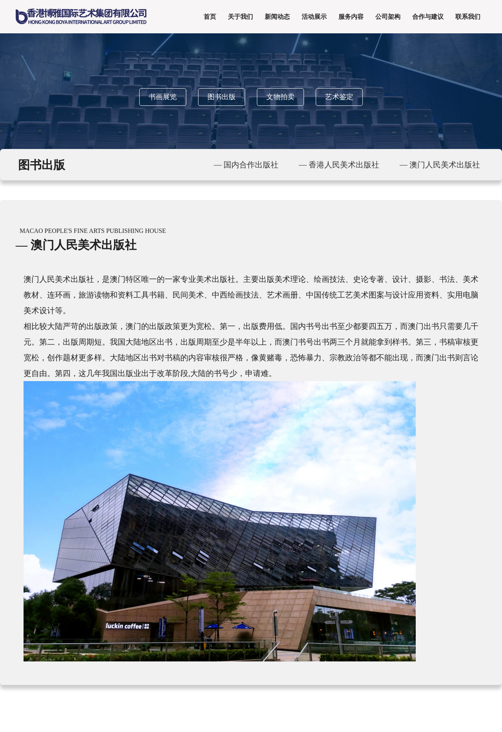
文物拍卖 (280, 97)
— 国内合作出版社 (246, 164)
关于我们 (240, 16)
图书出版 (221, 97)
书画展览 (163, 97)
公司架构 (387, 16)
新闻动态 (277, 16)
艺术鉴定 (339, 97)
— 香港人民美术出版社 (339, 164)
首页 (210, 16)
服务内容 (351, 16)
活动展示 (314, 16)
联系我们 (467, 16)
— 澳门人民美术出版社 (440, 164)
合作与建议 (428, 16)
